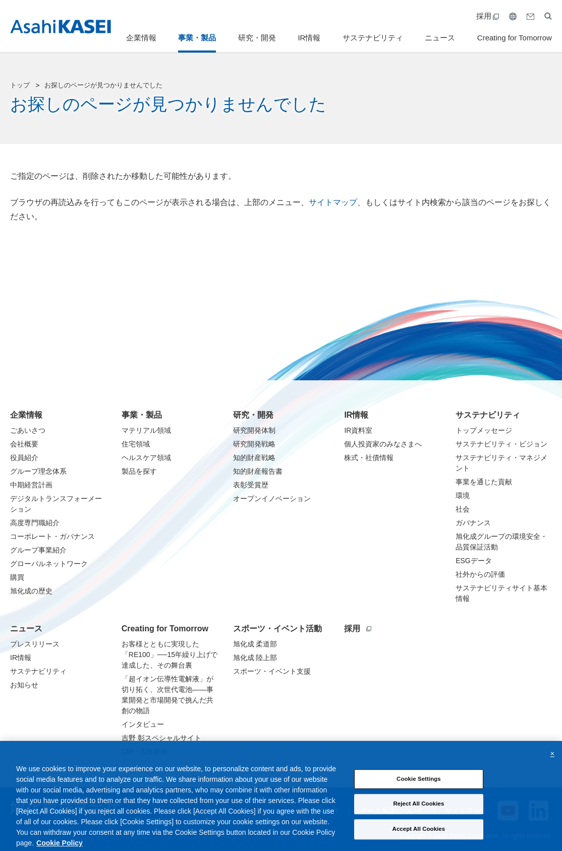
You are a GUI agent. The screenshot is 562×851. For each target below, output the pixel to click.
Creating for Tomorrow (514, 37)
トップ (20, 85)
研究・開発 (257, 37)
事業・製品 (197, 37)
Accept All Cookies (418, 837)
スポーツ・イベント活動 (277, 628)
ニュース (440, 37)
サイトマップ (333, 202)
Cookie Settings (419, 787)
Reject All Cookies (418, 812)
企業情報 (141, 37)
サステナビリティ (373, 37)
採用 (487, 16)
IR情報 (309, 37)
